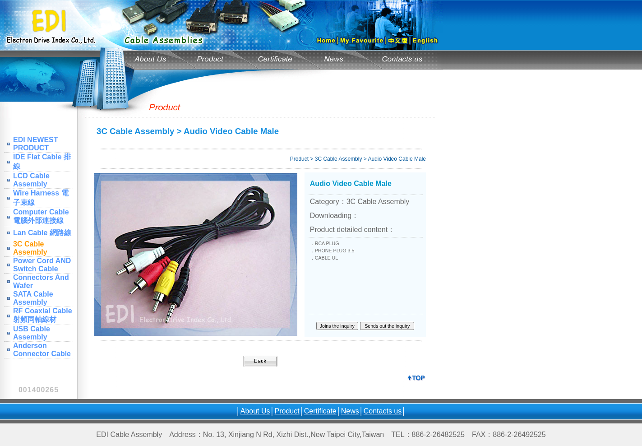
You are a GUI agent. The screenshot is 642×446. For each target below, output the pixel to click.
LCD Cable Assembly (31, 180)
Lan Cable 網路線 (42, 233)
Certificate (320, 411)
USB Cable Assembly (31, 333)
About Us (255, 411)
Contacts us (383, 411)
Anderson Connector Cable (42, 350)
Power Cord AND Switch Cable (42, 265)
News (350, 411)
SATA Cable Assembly (33, 298)
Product (287, 411)
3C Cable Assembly (30, 248)
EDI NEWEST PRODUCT (35, 144)
